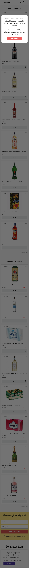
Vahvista (14, 38)
